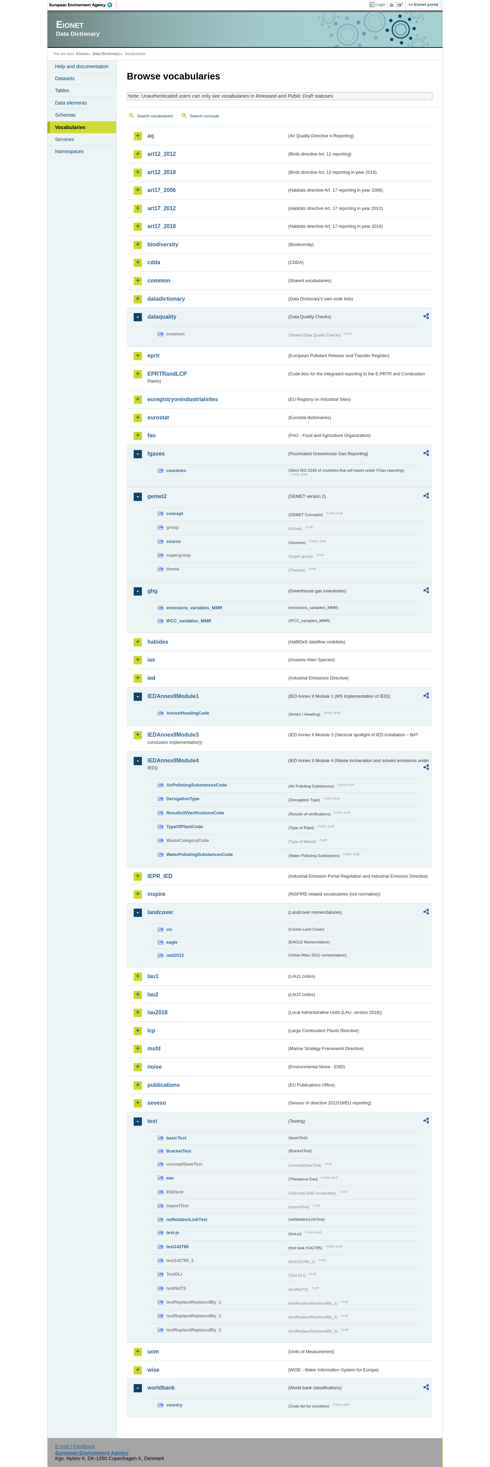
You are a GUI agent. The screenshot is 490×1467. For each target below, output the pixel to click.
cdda (153, 262)
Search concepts (204, 116)
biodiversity (162, 244)
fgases (156, 454)
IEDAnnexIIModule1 (173, 696)
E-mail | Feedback (75, 1446)
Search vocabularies (155, 116)
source (173, 541)
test (152, 1121)
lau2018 (157, 1012)
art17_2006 (161, 190)
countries (176, 470)
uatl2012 (175, 955)
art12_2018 (161, 172)
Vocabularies (70, 127)
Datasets (65, 78)
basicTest (176, 1138)
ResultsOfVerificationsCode (195, 812)
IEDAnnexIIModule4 (173, 760)
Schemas (65, 115)
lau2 (152, 994)
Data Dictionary (106, 54)
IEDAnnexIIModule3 (173, 735)
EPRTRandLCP (167, 374)
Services (64, 139)
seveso (156, 1103)
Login (380, 4)
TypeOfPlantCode (184, 826)
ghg (152, 591)
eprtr (153, 355)
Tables (62, 90)
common (158, 280)
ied (151, 678)
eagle (172, 942)
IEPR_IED (159, 876)
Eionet (82, 54)
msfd (153, 1048)
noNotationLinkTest (186, 1219)
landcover (160, 912)
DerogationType (182, 798)
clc (169, 929)
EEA (83, 4)
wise (153, 1370)
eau (170, 1177)
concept (174, 513)
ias (151, 660)
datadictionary (166, 299)
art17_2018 (161, 226)
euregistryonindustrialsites (182, 399)
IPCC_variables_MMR (188, 620)
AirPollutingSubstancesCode (196, 785)
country (174, 1404)
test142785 (177, 1246)
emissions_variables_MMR (194, 607)
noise (154, 1067)
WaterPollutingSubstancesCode (199, 854)
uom (153, 1351)
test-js (172, 1232)
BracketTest (178, 1151)
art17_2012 (161, 208)
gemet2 (157, 496)
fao (151, 435)
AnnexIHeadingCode (187, 713)
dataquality (161, 317)
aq (150, 136)
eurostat (158, 417)
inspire (156, 894)
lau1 (152, 976)
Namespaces (69, 151)
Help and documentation (82, 66)
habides (157, 642)
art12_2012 (161, 154)
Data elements (71, 103)
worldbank (161, 1388)
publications (163, 1085)
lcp (151, 1031)
